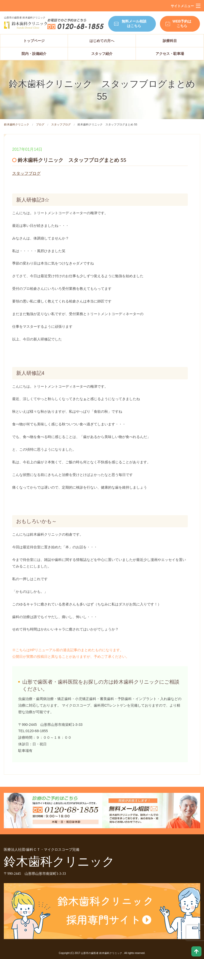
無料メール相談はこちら (134, 23)
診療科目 (170, 41)
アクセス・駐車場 (170, 54)
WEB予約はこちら (182, 23)
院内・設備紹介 (34, 54)
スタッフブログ (61, 124)
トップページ (34, 41)
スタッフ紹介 (102, 54)
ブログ (40, 124)
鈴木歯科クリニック (16, 124)
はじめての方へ (101, 41)
